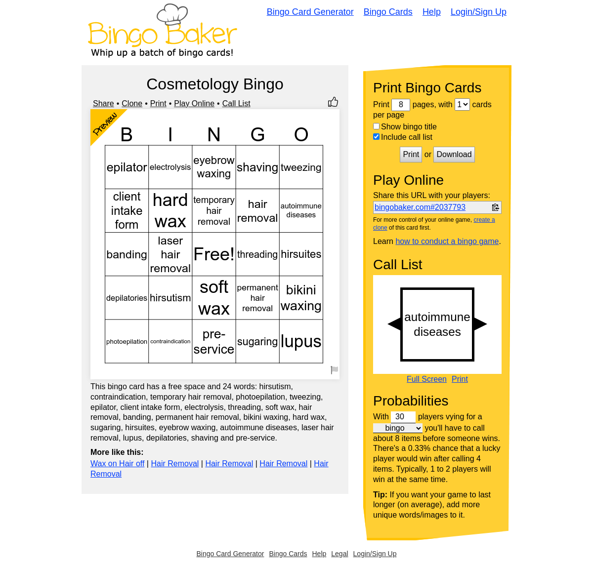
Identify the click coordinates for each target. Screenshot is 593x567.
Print (158, 103)
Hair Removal (175, 463)
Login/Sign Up (479, 12)
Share (103, 103)
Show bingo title (405, 126)
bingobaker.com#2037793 (420, 207)
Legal (339, 553)
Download (453, 154)
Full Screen (427, 379)
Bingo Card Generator (310, 12)
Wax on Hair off (117, 463)
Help (432, 12)
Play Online (194, 103)
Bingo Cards (388, 12)
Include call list (402, 137)
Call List (236, 103)
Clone (132, 103)
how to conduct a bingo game (447, 241)
